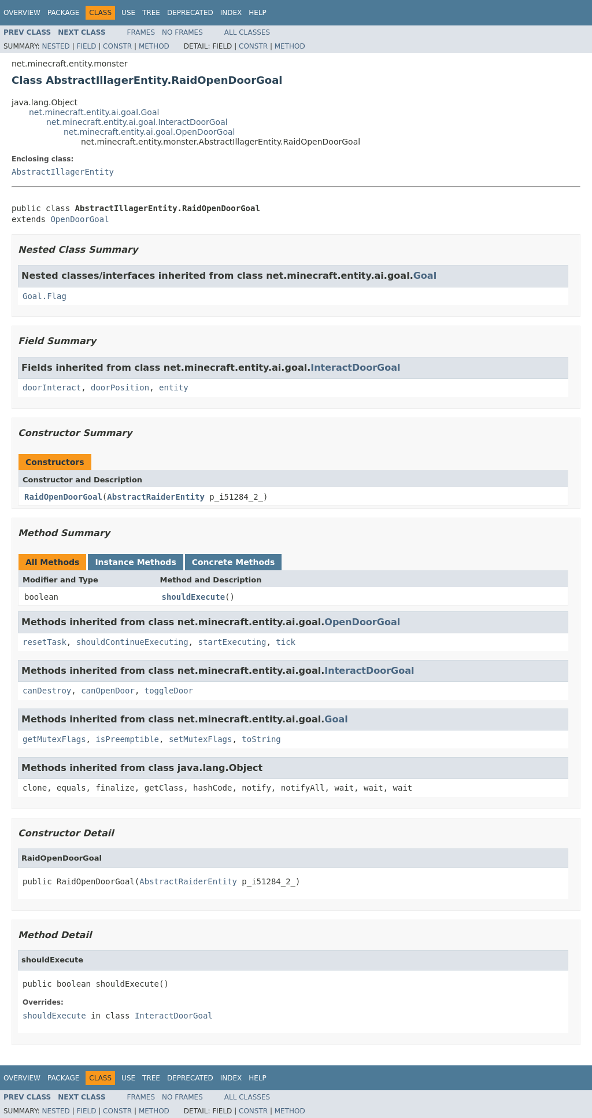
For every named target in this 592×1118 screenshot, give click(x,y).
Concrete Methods (233, 562)
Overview (21, 13)
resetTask (44, 642)
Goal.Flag (44, 296)
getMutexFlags (54, 739)
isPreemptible (127, 739)
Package (63, 13)
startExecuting (232, 642)
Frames (141, 32)
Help (258, 13)
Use (128, 13)
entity (173, 387)
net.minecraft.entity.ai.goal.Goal (94, 112)
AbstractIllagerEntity (63, 171)
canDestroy (47, 690)
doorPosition (120, 387)
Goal (424, 275)
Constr (117, 46)
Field (86, 46)
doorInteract (52, 387)
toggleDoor (169, 690)
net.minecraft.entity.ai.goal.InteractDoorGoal (137, 122)
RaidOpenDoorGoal (63, 496)
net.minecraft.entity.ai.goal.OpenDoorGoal (149, 131)
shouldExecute (193, 597)
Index (231, 13)
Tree (151, 13)
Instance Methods (135, 562)
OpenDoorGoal (79, 219)
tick (285, 642)
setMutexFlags (200, 739)
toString (261, 739)
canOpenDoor (108, 690)
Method (154, 46)
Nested (55, 46)
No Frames (182, 32)
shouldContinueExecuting (132, 642)
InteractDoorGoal (355, 367)
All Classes (247, 32)
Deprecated (190, 13)
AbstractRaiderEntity (156, 496)
